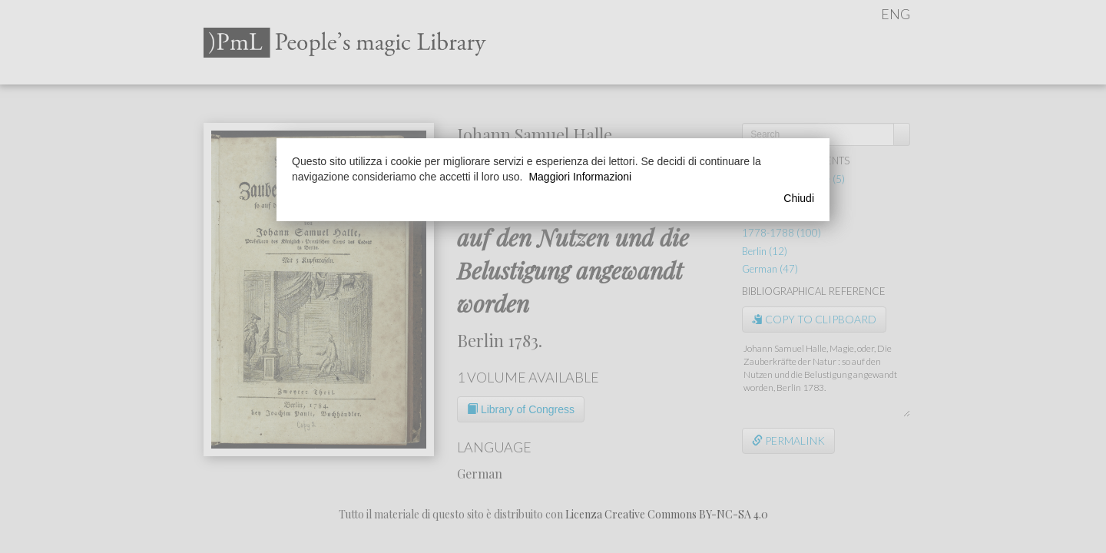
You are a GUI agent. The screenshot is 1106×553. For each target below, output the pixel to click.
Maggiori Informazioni (579, 177)
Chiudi (798, 198)
